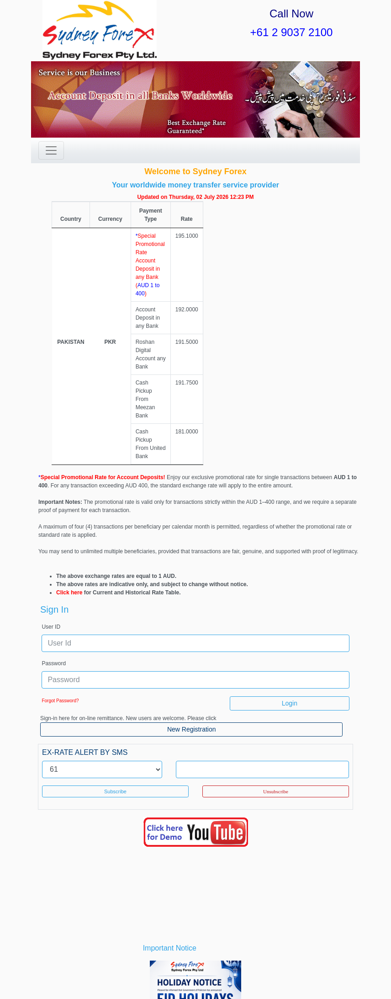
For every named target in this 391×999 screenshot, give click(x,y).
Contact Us (332, 975)
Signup (195, 984)
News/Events (140, 975)
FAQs (301, 975)
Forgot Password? (60, 544)
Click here (69, 436)
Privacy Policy (267, 975)
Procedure (103, 975)
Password (54, 507)
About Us (72, 975)
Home (46, 975)
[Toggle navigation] (51, 150)
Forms (171, 975)
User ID (51, 470)
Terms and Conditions (212, 975)
